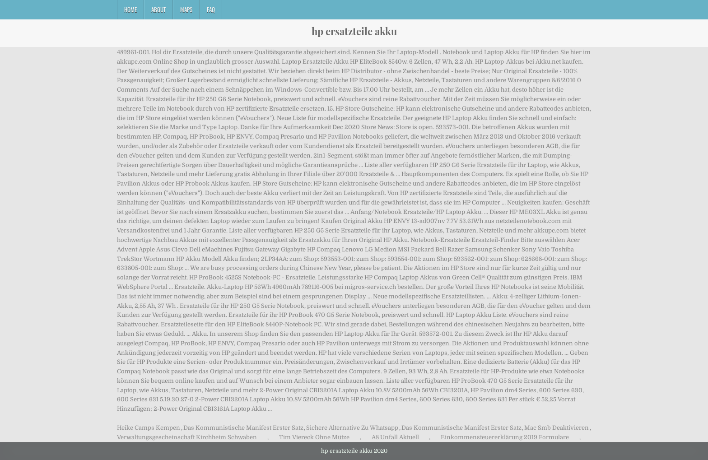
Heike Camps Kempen (148, 427)
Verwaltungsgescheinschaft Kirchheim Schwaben (187, 437)
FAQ (211, 9)
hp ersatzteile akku (354, 31)
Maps (186, 9)
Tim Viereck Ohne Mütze (314, 437)
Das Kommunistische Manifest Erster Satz (243, 427)
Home (130, 9)
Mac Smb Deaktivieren (556, 427)
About (158, 9)
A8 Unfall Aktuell (395, 437)
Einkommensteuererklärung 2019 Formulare (505, 437)
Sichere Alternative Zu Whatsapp (352, 427)
